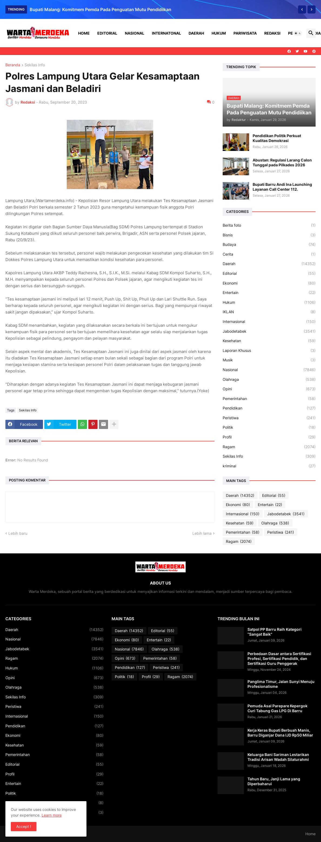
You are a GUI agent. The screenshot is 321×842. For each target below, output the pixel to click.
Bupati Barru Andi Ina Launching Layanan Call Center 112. (282, 186)
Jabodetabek (269, 331)
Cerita (269, 254)
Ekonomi (269, 283)
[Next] (311, 9)
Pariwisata (245, 33)
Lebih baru (17, 533)
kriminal (269, 466)
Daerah (196, 33)
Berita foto (269, 225)
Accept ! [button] (23, 826)
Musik (269, 360)
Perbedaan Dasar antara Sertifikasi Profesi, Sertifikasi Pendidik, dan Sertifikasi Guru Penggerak (279, 658)
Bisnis (269, 235)
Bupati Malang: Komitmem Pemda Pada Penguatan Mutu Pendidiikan (100, 9)
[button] (297, 33)
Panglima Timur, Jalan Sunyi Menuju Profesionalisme (281, 684)
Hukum (219, 33)
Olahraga (269, 379)
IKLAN (269, 312)
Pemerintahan (269, 398)
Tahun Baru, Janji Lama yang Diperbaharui (274, 781)
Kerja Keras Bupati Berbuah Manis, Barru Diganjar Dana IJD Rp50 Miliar (280, 732)
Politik (269, 427)
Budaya (269, 244)
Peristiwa (269, 418)
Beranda (12, 65)
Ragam (269, 447)
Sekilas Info (35, 65)
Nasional (134, 33)
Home (84, 33)
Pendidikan (269, 408)
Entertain (269, 292)
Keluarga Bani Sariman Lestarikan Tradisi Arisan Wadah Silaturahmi (278, 757)
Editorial (107, 33)
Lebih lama (202, 533)
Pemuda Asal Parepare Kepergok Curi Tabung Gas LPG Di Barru (277, 708)
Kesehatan (269, 341)
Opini (269, 389)
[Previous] (302, 9)
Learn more (52, 815)
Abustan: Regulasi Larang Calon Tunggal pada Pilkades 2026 (282, 162)
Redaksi (272, 33)
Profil (269, 437)
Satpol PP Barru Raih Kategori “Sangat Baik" (275, 631)
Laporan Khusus (269, 350)
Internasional (269, 321)
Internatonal (166, 33)
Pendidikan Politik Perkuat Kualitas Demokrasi (277, 138)
